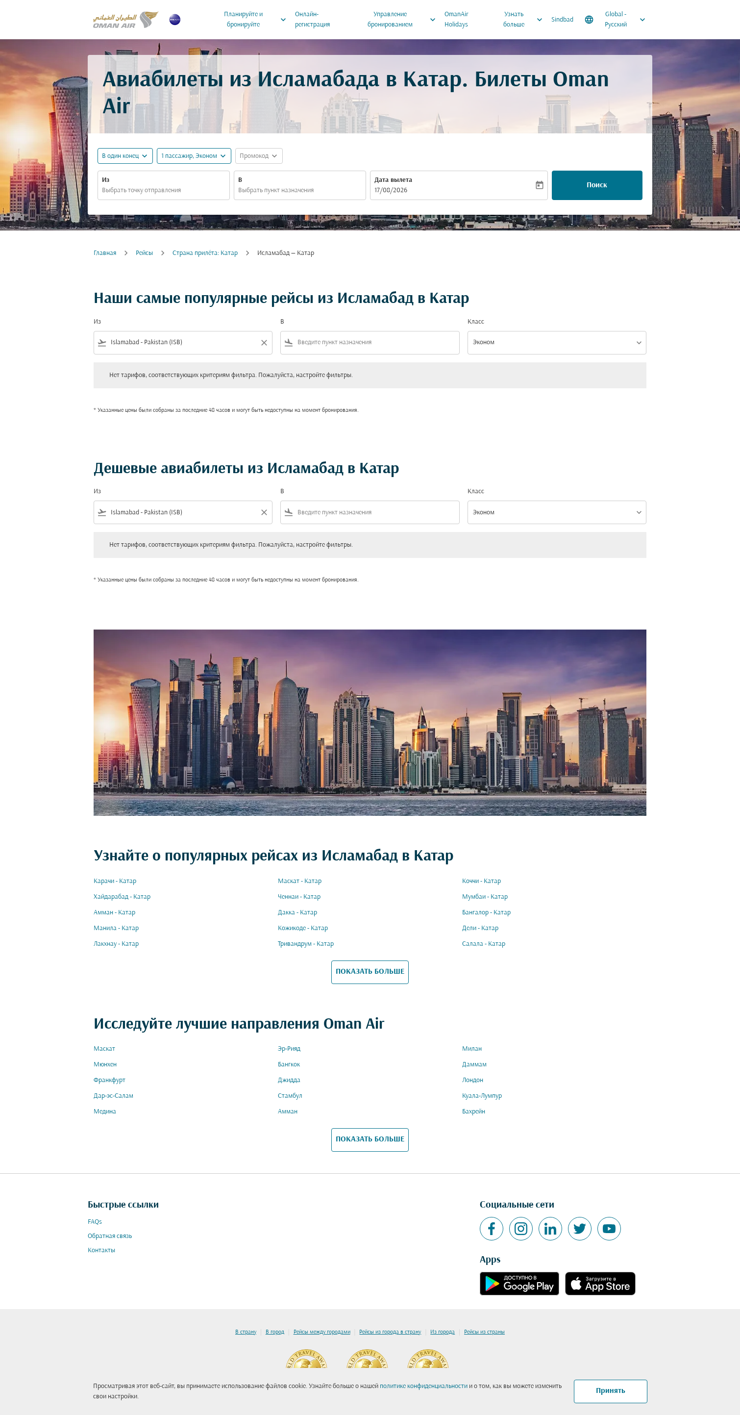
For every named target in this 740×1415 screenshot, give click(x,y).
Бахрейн (473, 1111)
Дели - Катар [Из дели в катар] (480, 928)
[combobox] (163, 190)
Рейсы (144, 253)
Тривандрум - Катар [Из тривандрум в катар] (306, 944)
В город (275, 1332)
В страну (245, 1332)
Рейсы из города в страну (390, 1332)
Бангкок (289, 1064)
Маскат (104, 1049)
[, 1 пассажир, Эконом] (189, 156)
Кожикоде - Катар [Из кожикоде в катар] (303, 928)
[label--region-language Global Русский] (615, 19)
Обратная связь (110, 1236)
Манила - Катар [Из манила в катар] (116, 928)
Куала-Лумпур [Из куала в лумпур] (482, 1096)
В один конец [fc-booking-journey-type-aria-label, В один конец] (120, 156)
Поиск (597, 185)
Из (105, 180)
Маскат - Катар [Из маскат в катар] (299, 881)
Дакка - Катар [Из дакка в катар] (297, 912)
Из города (442, 1332)
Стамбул (290, 1096)
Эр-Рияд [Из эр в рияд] (289, 1049)
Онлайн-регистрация (312, 19)
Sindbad (562, 20)
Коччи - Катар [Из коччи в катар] (481, 881)
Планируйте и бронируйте (257, 19)
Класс (476, 322)
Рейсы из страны (484, 1332)
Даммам (474, 1064)
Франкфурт (109, 1080)
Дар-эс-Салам (113, 1096)
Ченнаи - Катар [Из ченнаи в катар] (299, 897)
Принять (610, 1391)
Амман (287, 1111)
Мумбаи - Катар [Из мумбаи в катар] (485, 897)
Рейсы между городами (322, 1332)
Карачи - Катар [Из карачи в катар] (115, 881)
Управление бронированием (404, 19)
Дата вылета (393, 180)
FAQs (95, 1222)
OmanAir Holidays (456, 19)
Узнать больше (525, 19)
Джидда (289, 1080)
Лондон (472, 1080)
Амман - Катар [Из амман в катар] (114, 912)
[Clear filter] (263, 342)
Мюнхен (105, 1064)
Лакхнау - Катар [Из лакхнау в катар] (116, 944)
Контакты (101, 1250)
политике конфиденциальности (424, 1386)
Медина (105, 1111)
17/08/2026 (390, 190)
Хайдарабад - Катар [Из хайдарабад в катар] (122, 897)
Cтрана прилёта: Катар (205, 253)
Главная (105, 253)
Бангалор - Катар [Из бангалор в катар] (486, 912)
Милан (472, 1049)
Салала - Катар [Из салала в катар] (483, 944)
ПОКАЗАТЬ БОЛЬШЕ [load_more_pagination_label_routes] (370, 972)
